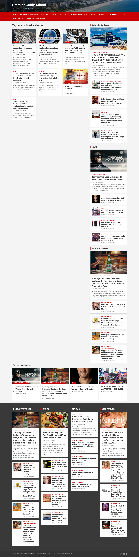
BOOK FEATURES (109, 409)
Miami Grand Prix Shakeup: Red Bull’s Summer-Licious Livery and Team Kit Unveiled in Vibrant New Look (112, 86)
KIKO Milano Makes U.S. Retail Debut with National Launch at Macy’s (113, 307)
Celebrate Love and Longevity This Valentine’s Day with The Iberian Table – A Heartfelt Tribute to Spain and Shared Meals (117, 471)
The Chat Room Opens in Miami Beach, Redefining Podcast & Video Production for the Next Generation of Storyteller (112, 119)
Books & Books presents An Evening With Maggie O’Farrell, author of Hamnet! (59, 482)
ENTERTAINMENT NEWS (79, 14)
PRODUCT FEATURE (108, 276)
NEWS (54, 14)
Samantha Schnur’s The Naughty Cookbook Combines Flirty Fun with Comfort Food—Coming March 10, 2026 (112, 437)
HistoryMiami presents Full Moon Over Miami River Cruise (59, 517)
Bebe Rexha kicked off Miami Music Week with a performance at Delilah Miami (112, 101)
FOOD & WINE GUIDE (48, 430)
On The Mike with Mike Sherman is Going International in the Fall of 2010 (49, 77)
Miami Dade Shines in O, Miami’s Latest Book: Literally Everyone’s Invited (118, 492)
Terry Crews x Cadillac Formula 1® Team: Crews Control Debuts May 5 (25, 389)
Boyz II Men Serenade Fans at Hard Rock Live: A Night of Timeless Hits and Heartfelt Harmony (84, 446)
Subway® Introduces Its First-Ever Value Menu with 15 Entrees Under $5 (113, 337)
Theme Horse (47, 554)
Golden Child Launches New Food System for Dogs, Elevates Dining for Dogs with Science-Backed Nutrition (112, 322)
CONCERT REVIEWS (77, 414)
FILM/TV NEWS (64, 14)
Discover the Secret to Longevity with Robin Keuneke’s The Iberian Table (118, 528)
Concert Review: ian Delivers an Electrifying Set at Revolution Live (82, 419)
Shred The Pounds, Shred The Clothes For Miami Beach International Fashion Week (23, 77)
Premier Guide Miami (29, 5)
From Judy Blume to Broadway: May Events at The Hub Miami (59, 465)
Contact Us (40, 19)
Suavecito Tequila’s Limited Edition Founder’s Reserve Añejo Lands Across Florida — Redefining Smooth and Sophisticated (112, 354)
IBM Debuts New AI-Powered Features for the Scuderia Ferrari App (112, 224)
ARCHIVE (16, 41)
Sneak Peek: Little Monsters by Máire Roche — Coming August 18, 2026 (118, 510)
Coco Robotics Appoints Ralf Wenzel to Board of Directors (112, 199)
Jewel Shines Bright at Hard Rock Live (83, 473)
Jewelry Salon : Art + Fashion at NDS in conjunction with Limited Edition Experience (23, 105)
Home (15, 14)
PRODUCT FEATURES (22, 409)
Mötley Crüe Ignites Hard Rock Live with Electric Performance (84, 460)
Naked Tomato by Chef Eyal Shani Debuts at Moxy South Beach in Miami (54, 435)
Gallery (105, 52)
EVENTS (92, 14)
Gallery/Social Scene (100, 25)
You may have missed (22, 365)
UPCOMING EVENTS (59, 430)
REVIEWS (76, 409)
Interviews (112, 14)
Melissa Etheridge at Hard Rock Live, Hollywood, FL (82, 485)
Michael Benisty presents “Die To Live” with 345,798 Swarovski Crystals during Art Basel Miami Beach (75, 49)
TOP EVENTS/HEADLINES (28, 14)
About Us (30, 19)
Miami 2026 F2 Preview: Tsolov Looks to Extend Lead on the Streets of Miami (113, 238)
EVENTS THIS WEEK (97, 52)
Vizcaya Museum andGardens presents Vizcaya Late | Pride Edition (59, 500)
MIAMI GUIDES (18, 19)
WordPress (68, 554)
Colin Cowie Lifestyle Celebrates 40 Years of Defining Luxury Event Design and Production (112, 135)
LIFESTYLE (44, 14)
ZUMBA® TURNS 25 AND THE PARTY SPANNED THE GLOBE (112, 211)
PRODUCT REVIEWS (100, 248)
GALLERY (102, 14)
